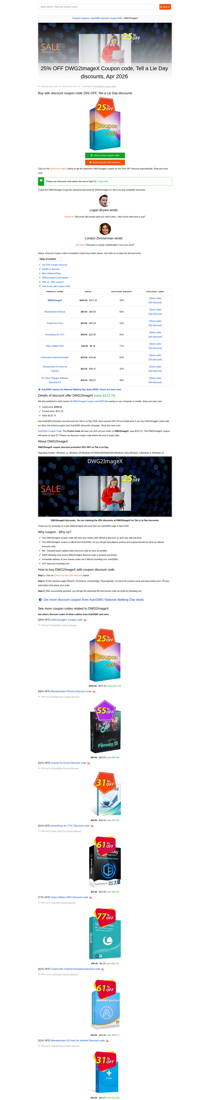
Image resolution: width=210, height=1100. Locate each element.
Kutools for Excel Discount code (68, 762)
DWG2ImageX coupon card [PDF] (89, 401)
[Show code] (155, 298)
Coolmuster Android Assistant (55, 357)
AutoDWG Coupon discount (63, 625)
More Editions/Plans (51, 273)
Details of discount (51, 269)
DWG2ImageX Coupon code (67, 619)
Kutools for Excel (55, 323)
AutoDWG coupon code (105, 86)
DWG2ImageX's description (55, 278)
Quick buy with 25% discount (104, 162)
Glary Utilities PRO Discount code (69, 897)
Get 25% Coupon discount (54, 265)
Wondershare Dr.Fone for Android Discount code (78, 1040)
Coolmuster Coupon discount (64, 974)
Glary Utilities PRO (55, 346)
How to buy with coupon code (56, 286)
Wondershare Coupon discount (65, 697)
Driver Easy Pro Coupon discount (66, 831)
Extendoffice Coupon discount (64, 768)
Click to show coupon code (104, 155)
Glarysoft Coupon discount (63, 902)
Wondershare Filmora (55, 312)
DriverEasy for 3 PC (54, 334)
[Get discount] (155, 302)
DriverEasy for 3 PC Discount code (70, 825)
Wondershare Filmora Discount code (71, 691)
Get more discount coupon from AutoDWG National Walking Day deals (91, 599)
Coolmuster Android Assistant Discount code (75, 969)
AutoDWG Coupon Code (49, 431)
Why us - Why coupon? (53, 282)
